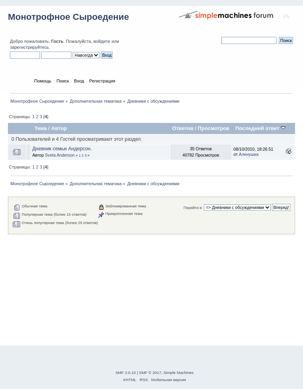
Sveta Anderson (60, 155)
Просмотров (214, 128)
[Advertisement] (151, 289)
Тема (41, 128)
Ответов (183, 128)
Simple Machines (178, 372)
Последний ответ (260, 128)
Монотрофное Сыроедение (68, 17)
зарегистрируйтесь (29, 47)
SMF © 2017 (150, 372)
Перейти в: (193, 207)
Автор (59, 128)
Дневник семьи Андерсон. (62, 148)
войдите (102, 41)
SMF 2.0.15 (125, 372)
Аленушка (249, 154)
